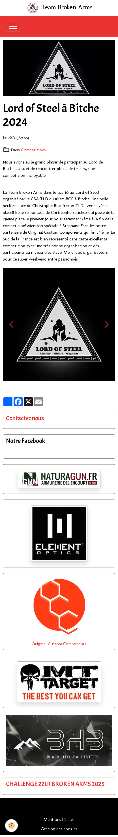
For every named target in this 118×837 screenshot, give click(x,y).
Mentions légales (59, 819)
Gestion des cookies (59, 828)
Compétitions (33, 149)
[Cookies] (11, 825)
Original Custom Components (59, 643)
